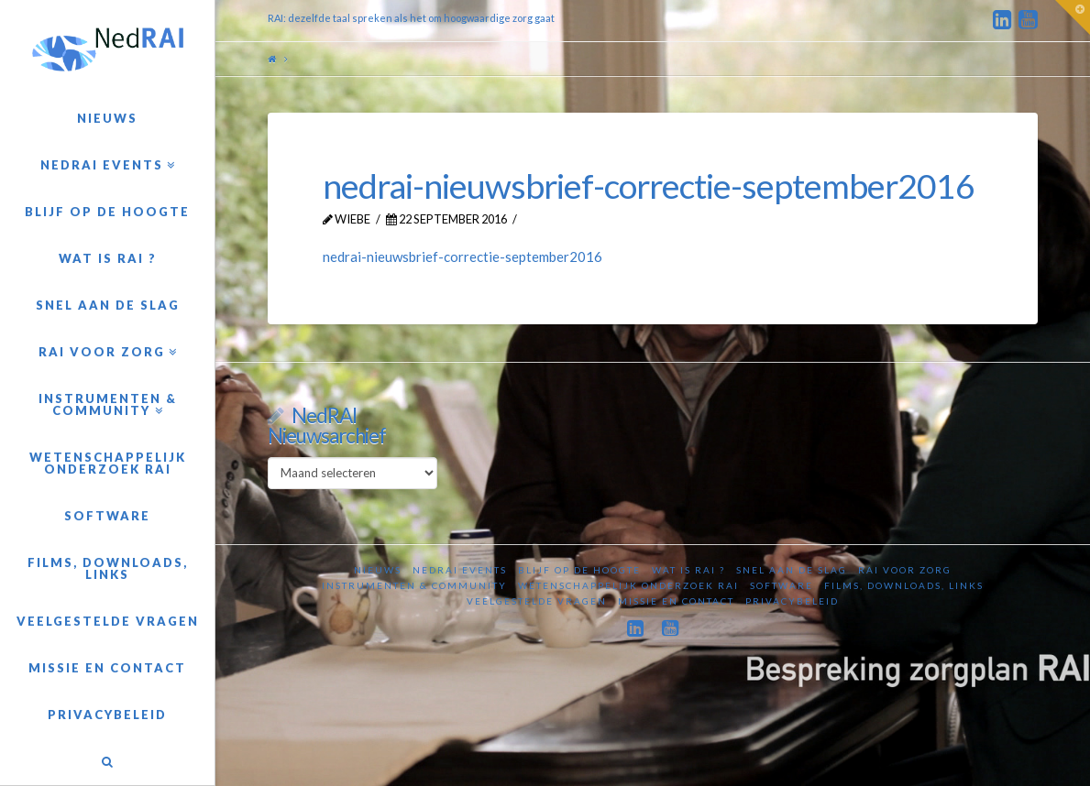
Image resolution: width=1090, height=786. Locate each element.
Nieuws (378, 569)
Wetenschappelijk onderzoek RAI (628, 585)
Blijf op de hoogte (579, 569)
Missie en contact (676, 600)
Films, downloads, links (904, 585)
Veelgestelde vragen (537, 600)
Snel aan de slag (791, 569)
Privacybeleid (792, 600)
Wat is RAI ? (688, 569)
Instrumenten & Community (414, 585)
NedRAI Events (460, 569)
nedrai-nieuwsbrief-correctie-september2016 (462, 256)
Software (781, 585)
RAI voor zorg (905, 569)
